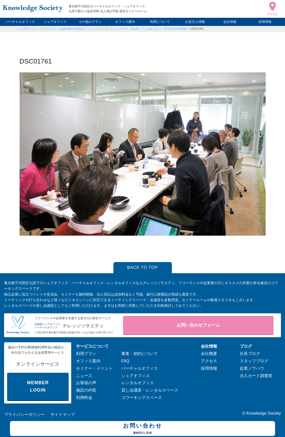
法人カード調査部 (256, 376)
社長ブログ (250, 353)
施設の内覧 (86, 390)
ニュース (84, 376)
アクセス (209, 361)
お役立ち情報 (195, 22)
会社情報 (229, 22)
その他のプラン (90, 22)
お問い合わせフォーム (198, 325)
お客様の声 (86, 383)
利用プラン (86, 353)
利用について (160, 22)
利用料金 (84, 397)
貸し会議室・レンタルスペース (149, 390)
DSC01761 (197, 28)
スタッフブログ (117, 28)
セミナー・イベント (94, 368)
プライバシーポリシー (24, 414)
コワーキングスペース (141, 397)
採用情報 (265, 22)
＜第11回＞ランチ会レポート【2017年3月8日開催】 (158, 28)
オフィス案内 (125, 22)
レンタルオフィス (137, 383)
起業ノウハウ (252, 368)
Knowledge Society (263, 413)
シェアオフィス (55, 22)
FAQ (125, 361)
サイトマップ (62, 414)
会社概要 (209, 353)
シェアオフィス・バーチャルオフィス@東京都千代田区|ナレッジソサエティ (61, 28)
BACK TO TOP (142, 267)
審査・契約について (139, 353)
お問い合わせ (142, 429)
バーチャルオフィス (20, 22)
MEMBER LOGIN (38, 386)
